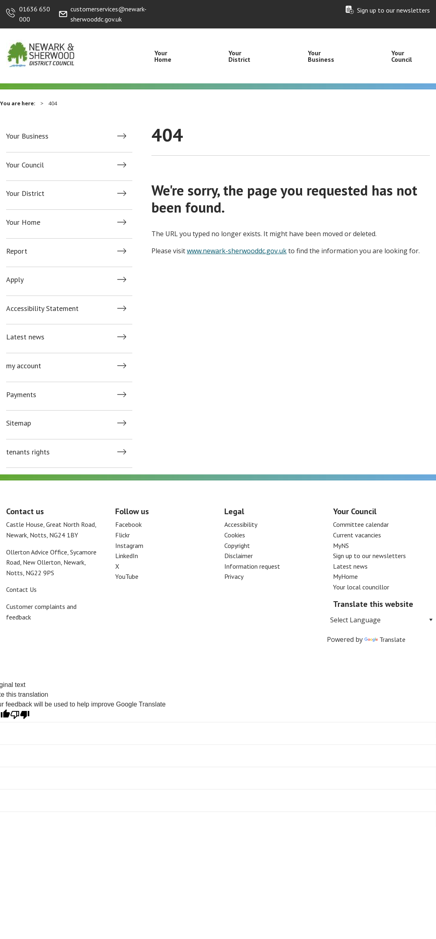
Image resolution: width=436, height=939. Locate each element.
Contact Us (21, 589)
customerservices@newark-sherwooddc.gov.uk (108, 14)
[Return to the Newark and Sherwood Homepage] (40, 53)
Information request (252, 566)
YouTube (126, 576)
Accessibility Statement (42, 308)
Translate (384, 639)
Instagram (129, 545)
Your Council (401, 56)
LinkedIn (126, 556)
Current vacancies (357, 535)
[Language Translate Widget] (381, 620)
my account (23, 365)
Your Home (162, 56)
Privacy (233, 576)
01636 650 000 (34, 14)
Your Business (321, 56)
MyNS (341, 545)
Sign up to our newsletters (393, 10)
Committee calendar (361, 524)
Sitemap (18, 423)
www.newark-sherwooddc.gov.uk (237, 250)
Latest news (25, 337)
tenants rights (28, 452)
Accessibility (240, 524)
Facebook (128, 524)
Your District (239, 56)
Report (16, 251)
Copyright (237, 545)
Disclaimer (238, 556)
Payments (21, 394)
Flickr (122, 535)
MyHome (345, 576)
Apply (15, 279)
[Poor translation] (20, 714)
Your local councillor (361, 587)
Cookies (234, 535)
